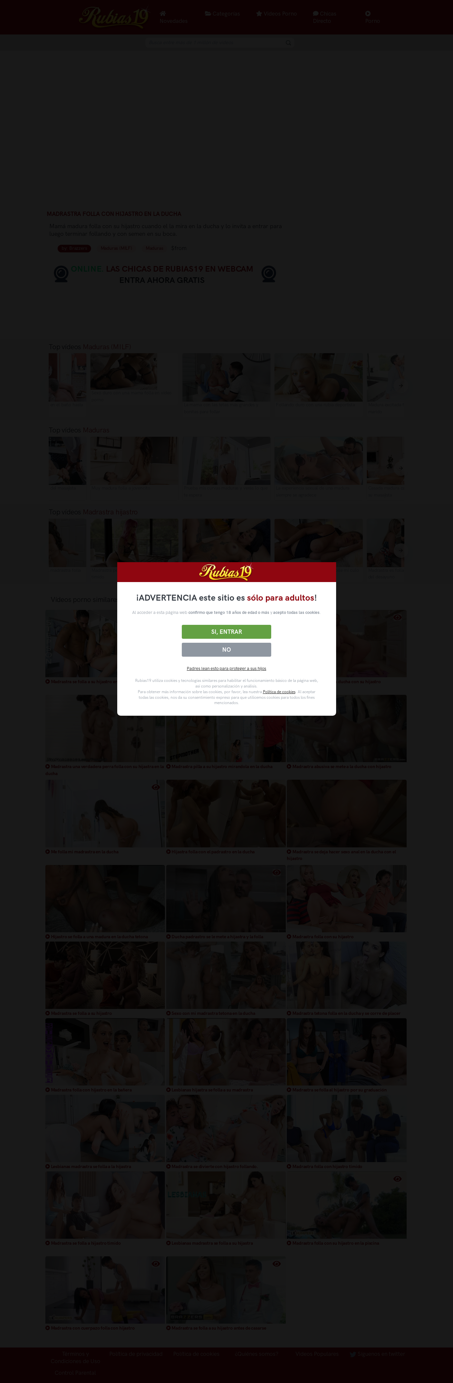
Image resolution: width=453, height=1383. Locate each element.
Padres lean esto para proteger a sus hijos (226, 668)
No (226, 649)
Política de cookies (279, 692)
